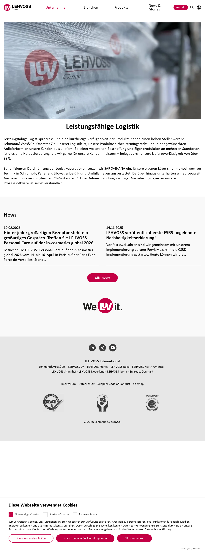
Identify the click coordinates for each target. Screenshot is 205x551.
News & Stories (104, 7)
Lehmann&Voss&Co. (52, 366)
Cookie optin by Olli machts (190, 549)
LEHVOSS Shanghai (64, 371)
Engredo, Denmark (141, 371)
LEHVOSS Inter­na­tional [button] (102, 361)
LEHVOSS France (97, 366)
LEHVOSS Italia (120, 366)
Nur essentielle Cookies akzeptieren (85, 538)
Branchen (68, 7)
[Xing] (102, 347)
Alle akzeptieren (134, 538)
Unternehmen (49, 7)
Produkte (85, 7)
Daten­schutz (87, 383)
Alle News (102, 278)
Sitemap (138, 383)
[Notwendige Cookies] (11, 514)
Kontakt (181, 7)
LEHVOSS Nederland (92, 371)
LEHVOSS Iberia (117, 371)
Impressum (69, 383)
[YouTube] (113, 347)
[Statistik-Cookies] (45, 514)
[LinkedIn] (92, 347)
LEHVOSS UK (76, 366)
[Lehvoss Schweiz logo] (18, 7)
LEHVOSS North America (148, 366)
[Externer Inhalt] (75, 514)
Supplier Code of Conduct (114, 383)
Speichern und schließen (31, 538)
